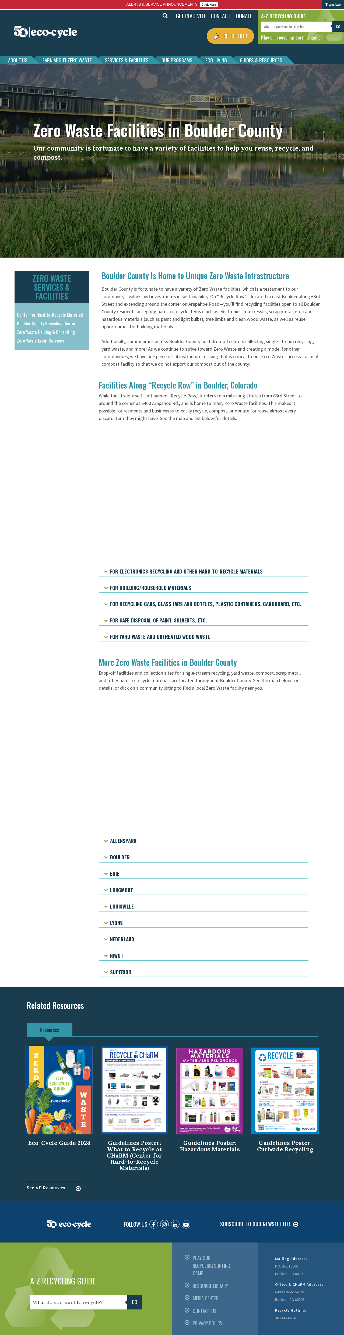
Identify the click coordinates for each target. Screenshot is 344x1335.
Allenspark (123, 840)
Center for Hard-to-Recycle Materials (50, 314)
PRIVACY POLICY (207, 1323)
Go (338, 26)
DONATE (244, 16)
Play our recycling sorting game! (291, 37)
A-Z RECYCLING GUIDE (63, 1281)
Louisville (122, 906)
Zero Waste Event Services (40, 340)
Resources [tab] (49, 1029)
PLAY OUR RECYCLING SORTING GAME (211, 1265)
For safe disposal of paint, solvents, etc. (158, 620)
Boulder (120, 857)
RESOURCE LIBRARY (210, 1285)
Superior (120, 972)
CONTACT (220, 16)
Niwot (116, 955)
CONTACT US (204, 1310)
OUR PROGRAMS (177, 60)
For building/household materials (150, 587)
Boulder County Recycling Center (46, 323)
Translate (333, 4)
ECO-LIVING (216, 60)
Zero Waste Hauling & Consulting (46, 332)
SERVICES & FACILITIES (127, 60)
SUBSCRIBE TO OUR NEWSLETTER (255, 1224)
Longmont (121, 889)
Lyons (116, 922)
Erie (114, 873)
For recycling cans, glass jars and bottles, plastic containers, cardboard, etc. (205, 603)
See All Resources (46, 1187)
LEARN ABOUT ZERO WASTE (66, 60)
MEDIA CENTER (206, 1298)
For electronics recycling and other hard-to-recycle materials (186, 571)
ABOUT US (17, 60)
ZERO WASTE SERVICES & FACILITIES (52, 287)
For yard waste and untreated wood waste (160, 636)
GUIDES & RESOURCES (261, 60)
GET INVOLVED (190, 16)
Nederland (122, 939)
